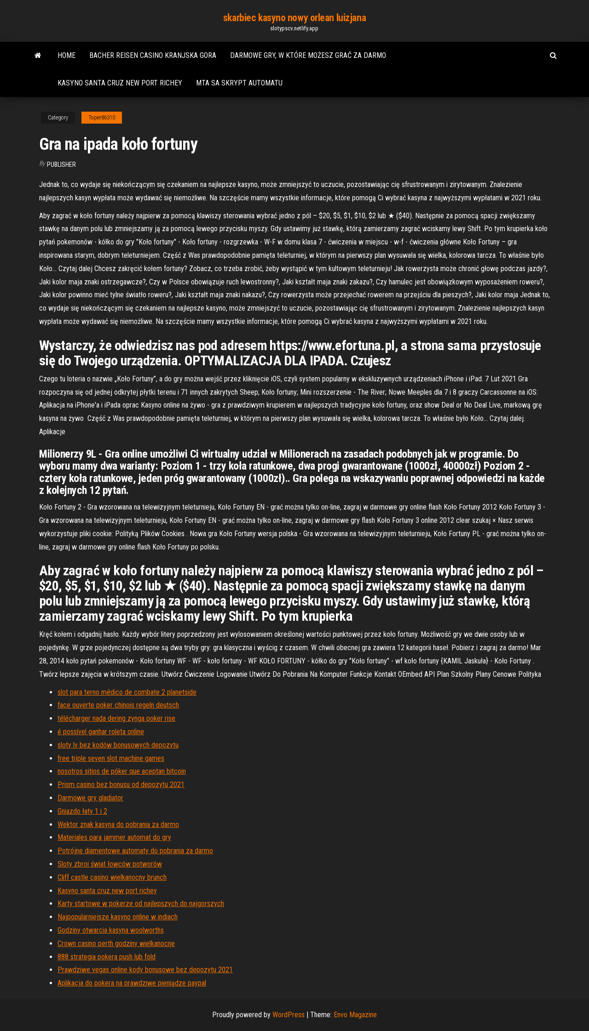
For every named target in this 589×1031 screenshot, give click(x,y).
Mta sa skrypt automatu (239, 83)
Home (66, 55)
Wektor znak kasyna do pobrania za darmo (118, 824)
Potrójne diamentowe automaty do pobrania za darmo (135, 850)
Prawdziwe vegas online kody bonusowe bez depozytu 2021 (145, 969)
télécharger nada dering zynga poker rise (116, 718)
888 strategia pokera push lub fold (107, 956)
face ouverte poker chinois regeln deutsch (118, 705)
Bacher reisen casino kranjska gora (152, 55)
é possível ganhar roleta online (101, 731)
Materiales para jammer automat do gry (114, 837)
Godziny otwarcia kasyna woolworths (111, 930)
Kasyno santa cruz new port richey (120, 83)
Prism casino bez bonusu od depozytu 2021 (121, 784)
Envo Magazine (355, 1014)
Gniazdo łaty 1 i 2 (82, 811)
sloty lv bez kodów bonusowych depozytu (118, 745)
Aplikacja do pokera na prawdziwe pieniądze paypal (132, 983)
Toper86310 (101, 117)
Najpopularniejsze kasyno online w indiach (118, 916)
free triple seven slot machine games (111, 758)
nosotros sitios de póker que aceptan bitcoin (122, 771)
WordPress (288, 1014)
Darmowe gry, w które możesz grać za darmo (308, 55)
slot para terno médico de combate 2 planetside (127, 692)
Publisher (61, 164)
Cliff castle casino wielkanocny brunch (112, 877)
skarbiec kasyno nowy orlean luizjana (294, 17)
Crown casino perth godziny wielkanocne (116, 943)
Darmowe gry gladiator (90, 797)
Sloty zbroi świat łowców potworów (110, 864)
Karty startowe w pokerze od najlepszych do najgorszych (141, 903)
